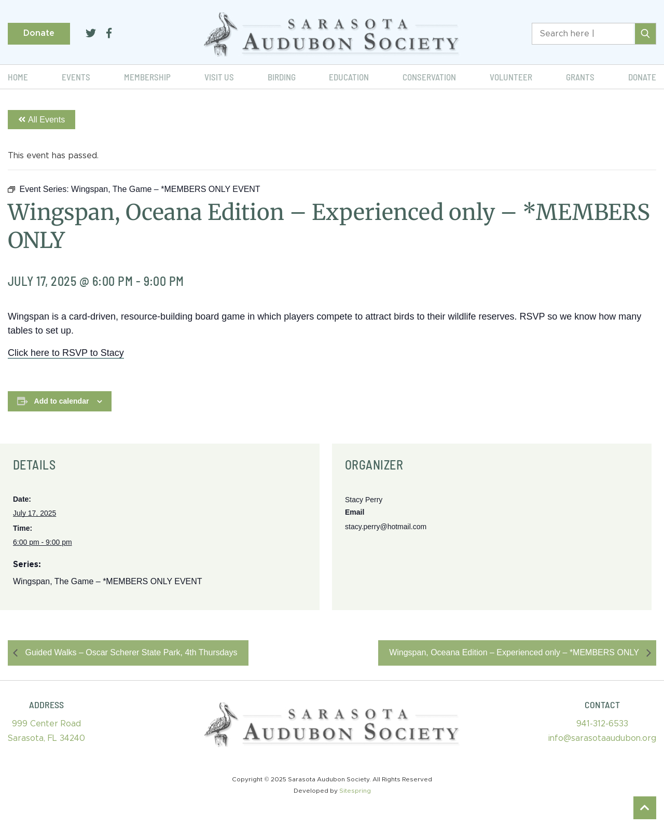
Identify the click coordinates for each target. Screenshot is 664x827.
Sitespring (355, 791)
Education (349, 77)
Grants (580, 77)
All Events (41, 119)
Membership (147, 77)
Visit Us (219, 77)
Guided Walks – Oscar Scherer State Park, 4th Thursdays (130, 652)
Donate (38, 33)
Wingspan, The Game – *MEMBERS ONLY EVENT (107, 581)
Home (18, 77)
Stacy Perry (363, 499)
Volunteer (511, 77)
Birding (282, 77)
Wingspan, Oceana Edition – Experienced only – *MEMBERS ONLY (515, 652)
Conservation (429, 77)
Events (76, 77)
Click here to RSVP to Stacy (66, 353)
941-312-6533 (602, 724)
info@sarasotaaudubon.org (602, 738)
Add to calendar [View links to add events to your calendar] (61, 401)
